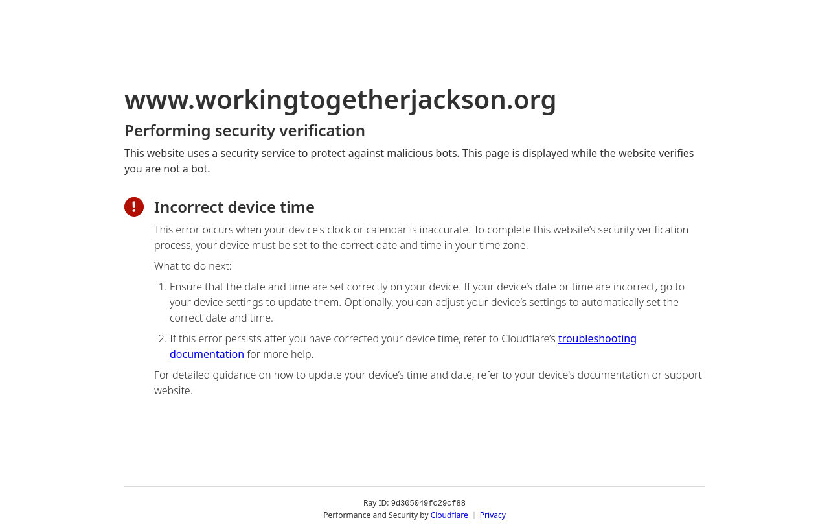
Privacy (493, 514)
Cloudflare (449, 514)
